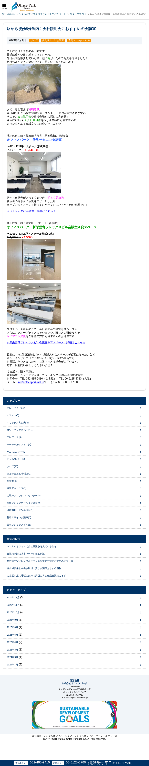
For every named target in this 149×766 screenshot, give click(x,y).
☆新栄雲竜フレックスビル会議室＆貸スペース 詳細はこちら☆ (46, 342)
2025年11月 (13, 605)
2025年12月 (13, 597)
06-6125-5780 (76, 762)
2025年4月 (12, 642)
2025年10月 (13, 612)
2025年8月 (12, 627)
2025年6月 (12, 634)
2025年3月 (12, 649)
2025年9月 (12, 619)
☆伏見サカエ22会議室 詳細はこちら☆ (31, 211)
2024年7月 (12, 664)
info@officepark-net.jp (31, 382)
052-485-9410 (40, 762)
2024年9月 (12, 657)
